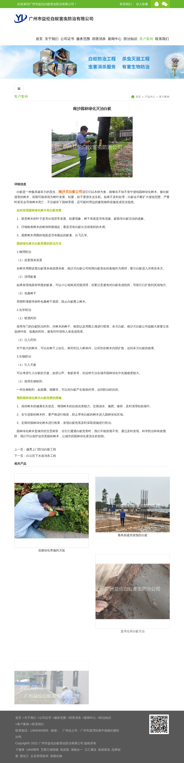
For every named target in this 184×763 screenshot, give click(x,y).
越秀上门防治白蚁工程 (41, 449)
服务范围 (83, 39)
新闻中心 (115, 39)
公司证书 (67, 39)
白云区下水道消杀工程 (41, 455)
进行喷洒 (103, 326)
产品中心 (150, 96)
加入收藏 (142, 4)
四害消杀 (99, 39)
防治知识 (130, 39)
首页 (39, 39)
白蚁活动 (129, 218)
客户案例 (146, 39)
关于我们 (51, 39)
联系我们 (126, 4)
